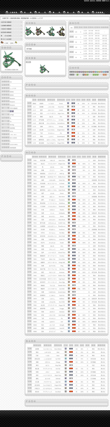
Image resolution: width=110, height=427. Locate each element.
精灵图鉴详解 (25, 18)
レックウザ (13, 88)
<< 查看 (4, 43)
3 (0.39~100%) (13, 144)
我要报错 (98, 1)
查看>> (14, 43)
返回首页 (86, 1)
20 (88, 103)
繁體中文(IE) (105, 1)
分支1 (28, 62)
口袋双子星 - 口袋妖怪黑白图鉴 (11, 18)
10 (88, 107)
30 (89, 292)
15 (88, 110)
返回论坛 (92, 1)
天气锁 (12, 115)
